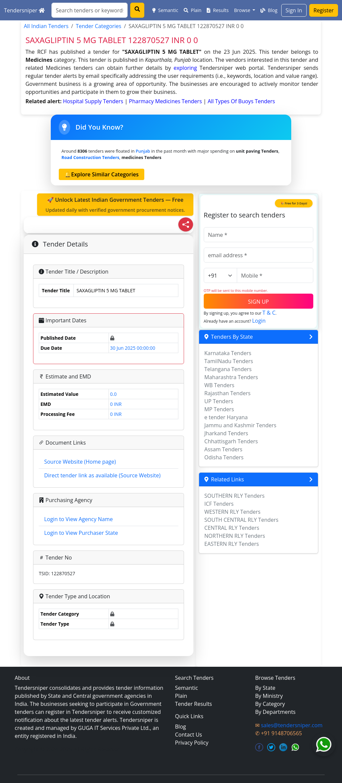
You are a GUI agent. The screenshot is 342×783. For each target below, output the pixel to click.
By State (265, 687)
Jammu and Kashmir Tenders (240, 425)
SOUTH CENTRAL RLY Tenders (241, 519)
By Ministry (269, 695)
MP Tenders (219, 409)
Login (259, 320)
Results (218, 10)
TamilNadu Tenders (228, 361)
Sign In (294, 10)
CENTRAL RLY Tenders (231, 527)
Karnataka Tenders (227, 353)
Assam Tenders (223, 449)
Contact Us (188, 734)
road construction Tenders (90, 157)
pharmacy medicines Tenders (166, 101)
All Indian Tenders (46, 26)
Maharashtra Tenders (231, 377)
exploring (185, 67)
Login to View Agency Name (78, 519)
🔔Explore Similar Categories (101, 174)
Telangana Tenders (228, 369)
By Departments (275, 712)
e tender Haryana (226, 417)
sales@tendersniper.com (291, 725)
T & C (269, 312)
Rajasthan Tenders (227, 393)
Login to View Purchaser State (81, 532)
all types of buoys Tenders (241, 101)
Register (324, 10)
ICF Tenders (219, 503)
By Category (270, 704)
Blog (269, 10)
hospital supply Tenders (94, 101)
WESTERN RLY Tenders (232, 511)
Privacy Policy (191, 742)
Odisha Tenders (223, 457)
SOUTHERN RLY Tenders (234, 495)
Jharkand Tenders (226, 433)
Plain (193, 10)
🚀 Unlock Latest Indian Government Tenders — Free (115, 204)
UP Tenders (218, 401)
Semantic (165, 10)
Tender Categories (98, 26)
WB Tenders (219, 385)
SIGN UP (258, 301)
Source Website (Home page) (80, 461)
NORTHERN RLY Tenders (234, 535)
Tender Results (193, 704)
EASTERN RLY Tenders (231, 543)
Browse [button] (242, 10)
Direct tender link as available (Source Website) (102, 475)
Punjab (143, 151)
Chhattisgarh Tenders (231, 441)
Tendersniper (24, 10)
